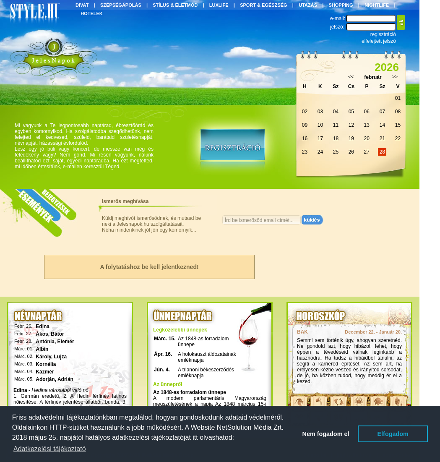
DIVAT (82, 5)
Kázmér (45, 372)
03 (320, 112)
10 (320, 125)
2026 (387, 67)
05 (351, 112)
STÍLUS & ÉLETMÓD (175, 5)
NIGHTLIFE (376, 5)
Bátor (57, 334)
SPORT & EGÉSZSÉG (263, 5)
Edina (42, 326)
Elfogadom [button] (393, 434)
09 (304, 125)
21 (382, 138)
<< (351, 77)
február (372, 77)
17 (320, 138)
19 (351, 138)
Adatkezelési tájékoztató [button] (49, 448)
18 (335, 138)
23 (304, 152)
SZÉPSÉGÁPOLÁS (120, 5)
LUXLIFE (219, 5)
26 (351, 152)
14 (382, 125)
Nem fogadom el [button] (325, 434)
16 (304, 138)
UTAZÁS (308, 5)
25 (335, 152)
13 (367, 125)
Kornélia (46, 364)
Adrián (65, 379)
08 (398, 112)
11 (335, 125)
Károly (43, 357)
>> (395, 77)
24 (320, 152)
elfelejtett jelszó (379, 41)
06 (367, 112)
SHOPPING (341, 5)
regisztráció (383, 34)
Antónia (45, 342)
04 (335, 112)
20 (367, 138)
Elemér (65, 342)
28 (382, 152)
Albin (42, 349)
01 (398, 98)
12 (351, 125)
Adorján (45, 379)
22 (398, 138)
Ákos (42, 334)
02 (304, 112)
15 (398, 125)
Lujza (60, 357)
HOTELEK (92, 13)
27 (367, 152)
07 (382, 112)
